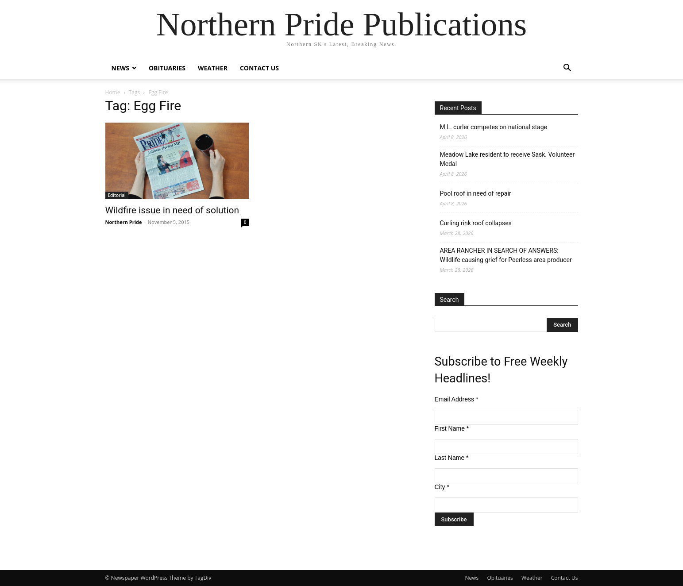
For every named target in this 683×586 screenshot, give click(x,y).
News (120, 68)
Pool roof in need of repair (475, 193)
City (442, 486)
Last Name (452, 457)
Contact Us (259, 68)
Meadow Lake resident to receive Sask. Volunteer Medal (507, 159)
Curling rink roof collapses (476, 223)
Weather (213, 68)
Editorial (117, 195)
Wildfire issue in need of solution (172, 210)
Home (112, 92)
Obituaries (167, 68)
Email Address (456, 399)
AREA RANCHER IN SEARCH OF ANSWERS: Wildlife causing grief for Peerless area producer (506, 255)
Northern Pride (123, 222)
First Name (452, 428)
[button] (567, 69)
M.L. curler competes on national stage (493, 127)
